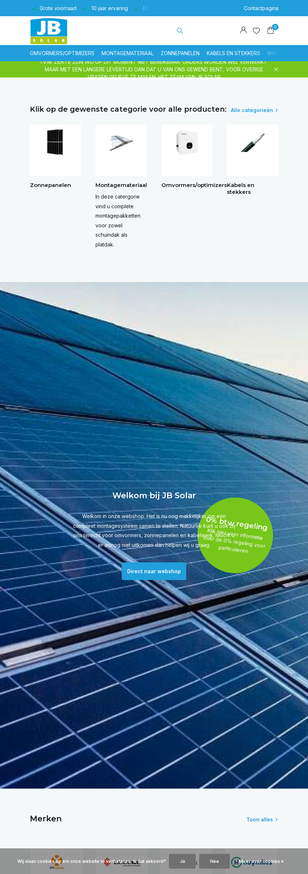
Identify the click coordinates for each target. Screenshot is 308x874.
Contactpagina (261, 8)
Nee (214, 861)
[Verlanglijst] (256, 31)
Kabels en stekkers (233, 53)
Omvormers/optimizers (62, 53)
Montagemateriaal (127, 53)
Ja (182, 861)
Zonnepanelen (180, 53)
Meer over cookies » (261, 861)
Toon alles (259, 819)
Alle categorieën (252, 110)
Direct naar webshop (154, 571)
